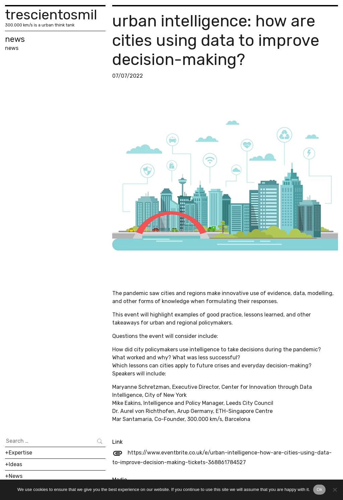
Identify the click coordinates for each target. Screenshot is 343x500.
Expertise (20, 452)
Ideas (15, 464)
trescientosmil (51, 14)
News (15, 476)
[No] (334, 489)
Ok (319, 489)
